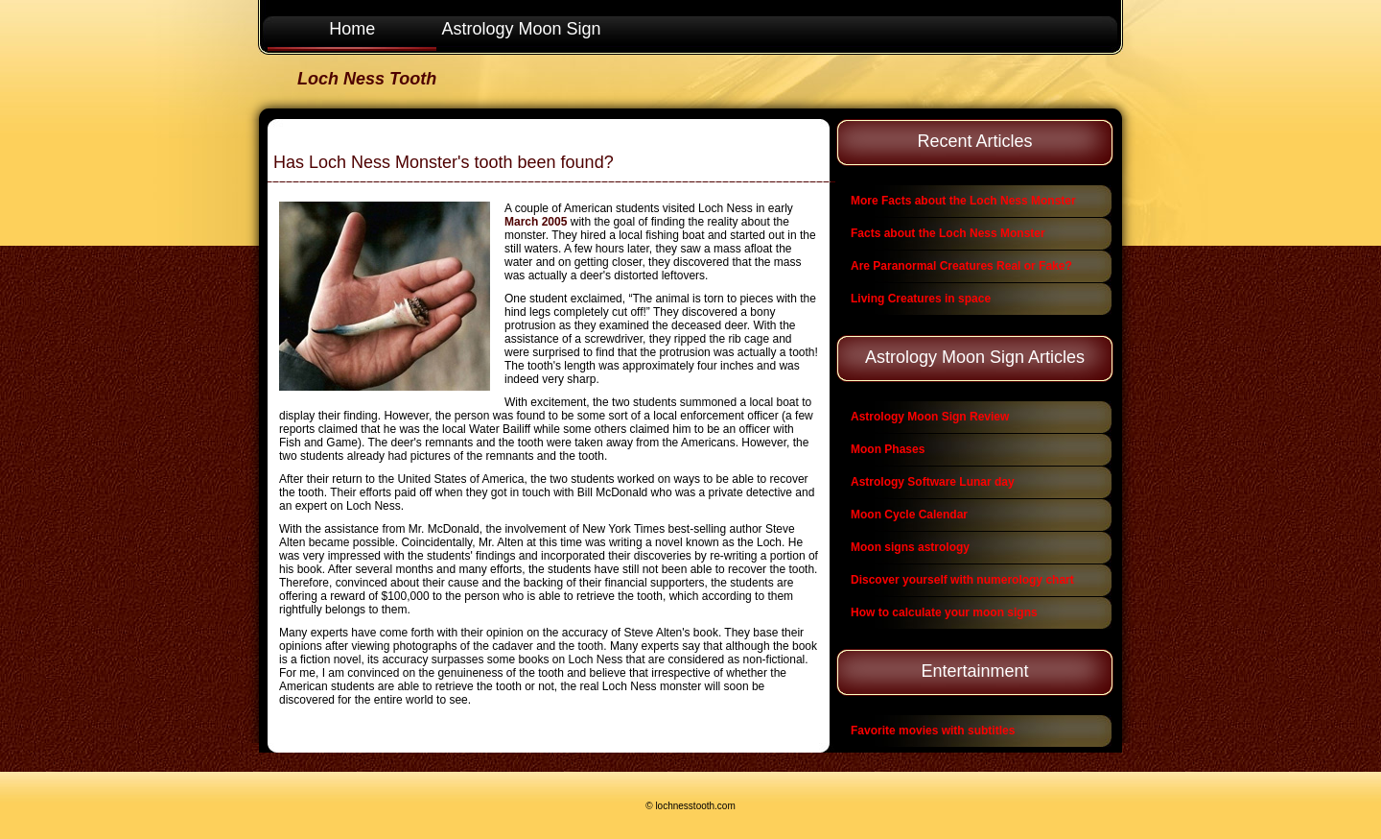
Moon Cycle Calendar (909, 514)
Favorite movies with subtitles (933, 730)
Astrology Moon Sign (521, 28)
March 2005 (535, 221)
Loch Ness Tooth (366, 78)
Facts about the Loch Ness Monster (948, 233)
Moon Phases (888, 449)
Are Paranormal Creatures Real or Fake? (961, 266)
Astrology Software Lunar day (933, 482)
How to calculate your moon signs (944, 612)
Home (352, 28)
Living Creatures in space (921, 298)
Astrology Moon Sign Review (930, 416)
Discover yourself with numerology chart (962, 580)
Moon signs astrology (910, 547)
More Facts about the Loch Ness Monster (963, 200)
